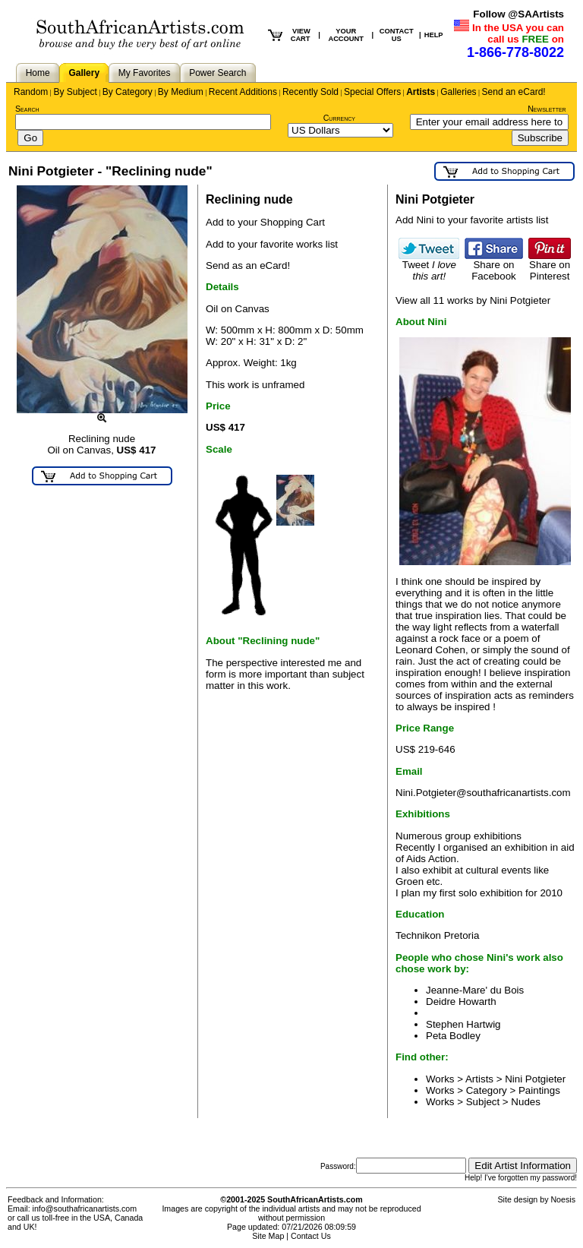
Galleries (458, 92)
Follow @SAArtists (518, 14)
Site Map (268, 1235)
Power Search (217, 73)
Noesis (562, 1199)
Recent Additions (243, 92)
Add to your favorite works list (272, 244)
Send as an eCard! (248, 265)
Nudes (525, 1101)
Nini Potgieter (535, 1079)
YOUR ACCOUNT (346, 35)
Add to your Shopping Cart (265, 222)
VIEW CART (300, 35)
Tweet (429, 266)
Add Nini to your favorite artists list (471, 220)
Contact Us (311, 1235)
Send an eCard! (514, 92)
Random (31, 92)
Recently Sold (310, 92)
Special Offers (372, 92)
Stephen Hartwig (463, 1024)
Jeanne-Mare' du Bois (475, 990)
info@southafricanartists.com (85, 1208)
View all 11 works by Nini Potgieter (472, 300)
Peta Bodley (453, 1035)
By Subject (74, 92)
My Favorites (144, 73)
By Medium (180, 92)
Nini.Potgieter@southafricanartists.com (483, 792)
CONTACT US (397, 35)
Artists (420, 92)
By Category (127, 92)
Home (38, 73)
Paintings (539, 1090)
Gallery (83, 73)
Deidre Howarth (461, 1001)
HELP (433, 35)
